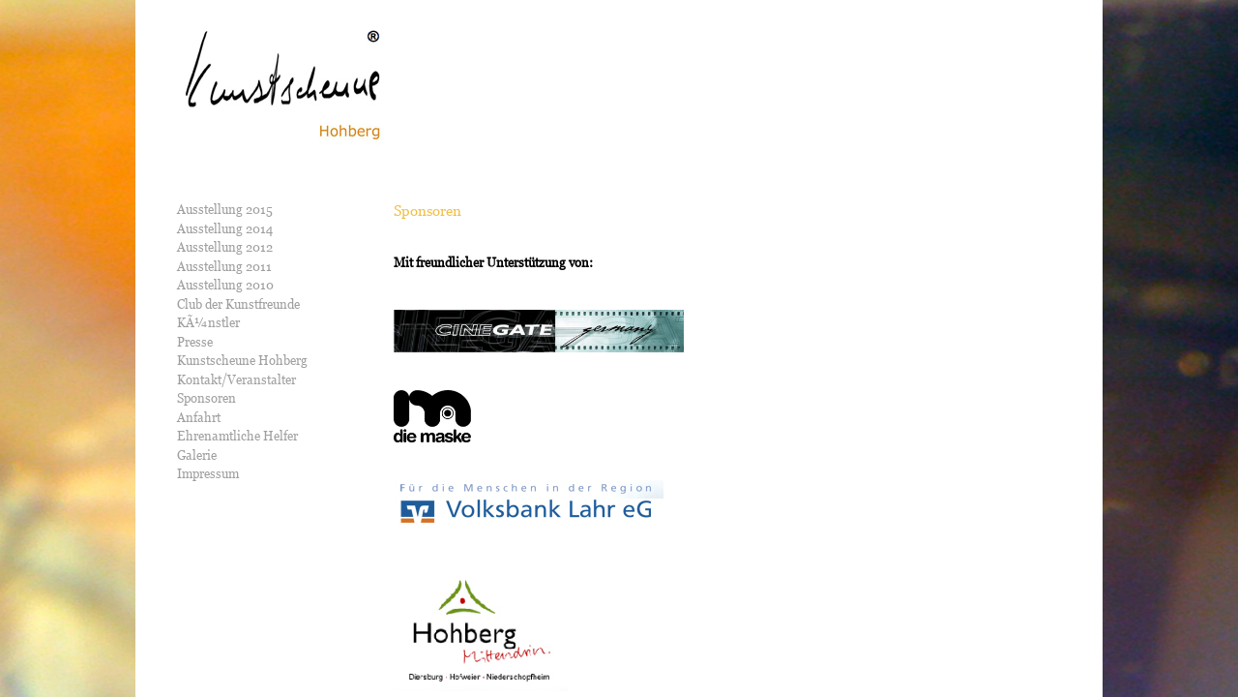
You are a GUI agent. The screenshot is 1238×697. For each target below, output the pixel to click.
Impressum (208, 473)
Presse (195, 341)
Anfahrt (199, 417)
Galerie (197, 455)
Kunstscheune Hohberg (242, 360)
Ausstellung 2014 (225, 228)
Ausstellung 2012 (225, 247)
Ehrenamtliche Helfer (237, 435)
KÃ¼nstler (208, 322)
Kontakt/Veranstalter (236, 379)
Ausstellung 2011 (224, 266)
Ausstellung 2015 (225, 209)
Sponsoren (206, 398)
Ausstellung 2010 (225, 284)
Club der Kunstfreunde (238, 304)
